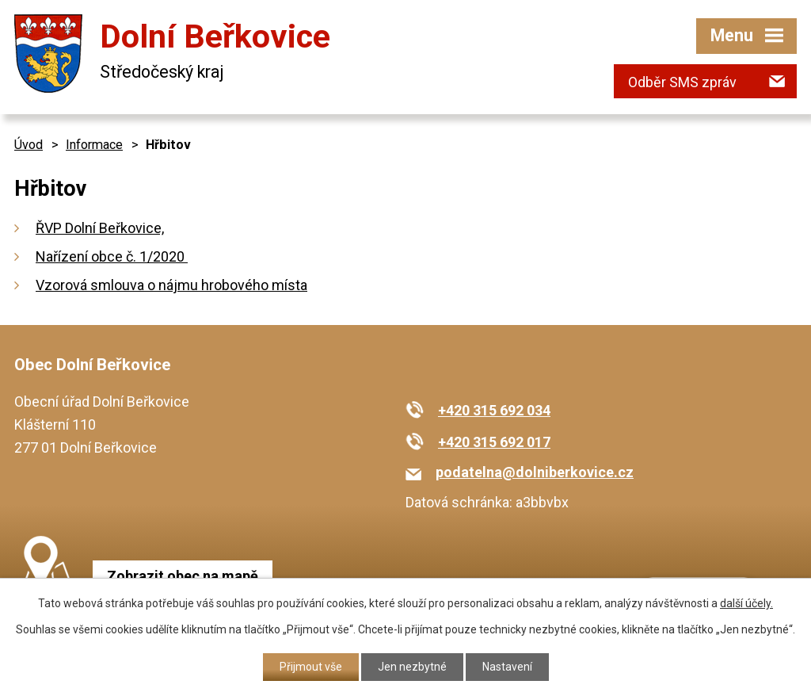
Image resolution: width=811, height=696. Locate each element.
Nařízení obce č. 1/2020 (112, 256)
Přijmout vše (311, 666)
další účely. (746, 603)
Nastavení (507, 666)
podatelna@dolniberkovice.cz (535, 472)
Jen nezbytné (412, 666)
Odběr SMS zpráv (682, 82)
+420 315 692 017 (494, 442)
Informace (94, 144)
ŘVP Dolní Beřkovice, (100, 228)
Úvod (28, 144)
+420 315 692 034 (494, 410)
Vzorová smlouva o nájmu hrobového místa (171, 285)
